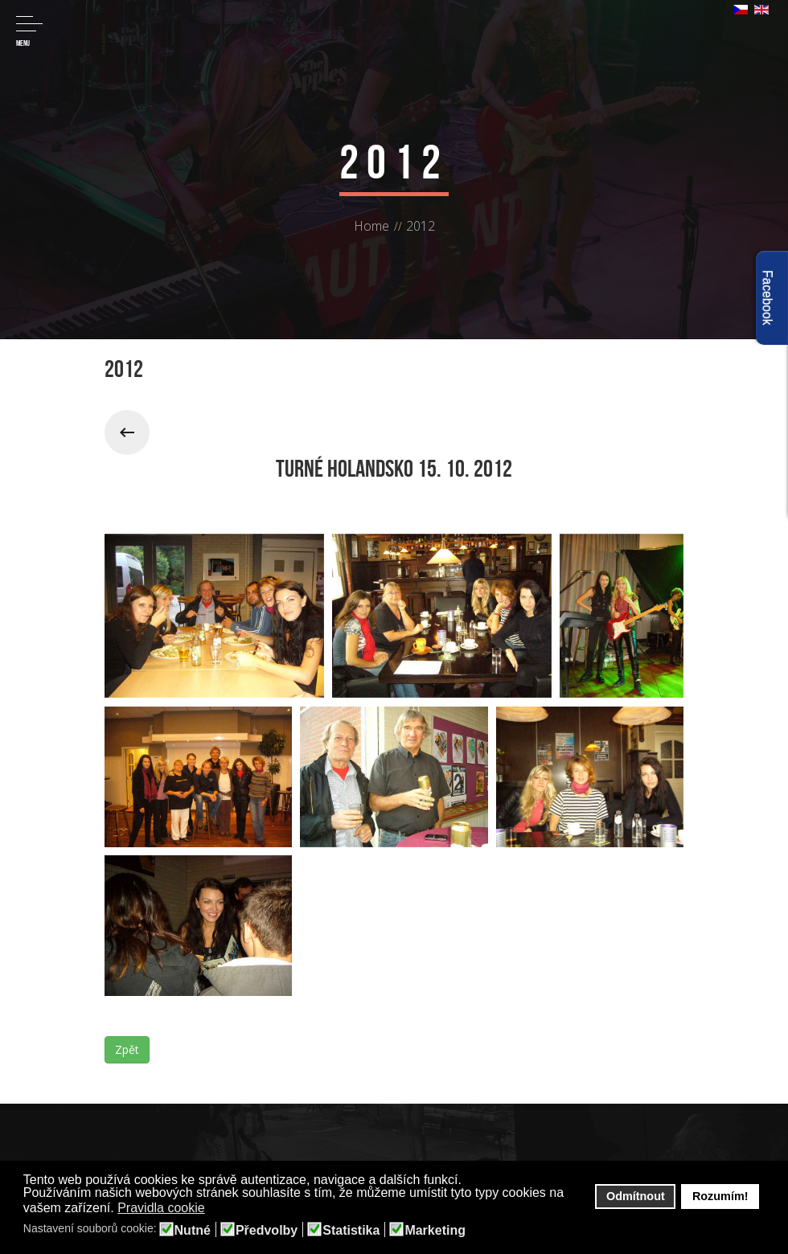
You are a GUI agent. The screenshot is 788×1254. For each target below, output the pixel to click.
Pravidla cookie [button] (161, 1208)
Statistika (351, 1230)
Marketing (435, 1230)
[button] (215, 1209)
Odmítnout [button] (635, 1196)
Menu (29, 31)
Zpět (127, 1049)
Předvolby (267, 1230)
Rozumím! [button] (720, 1196)
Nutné (192, 1230)
